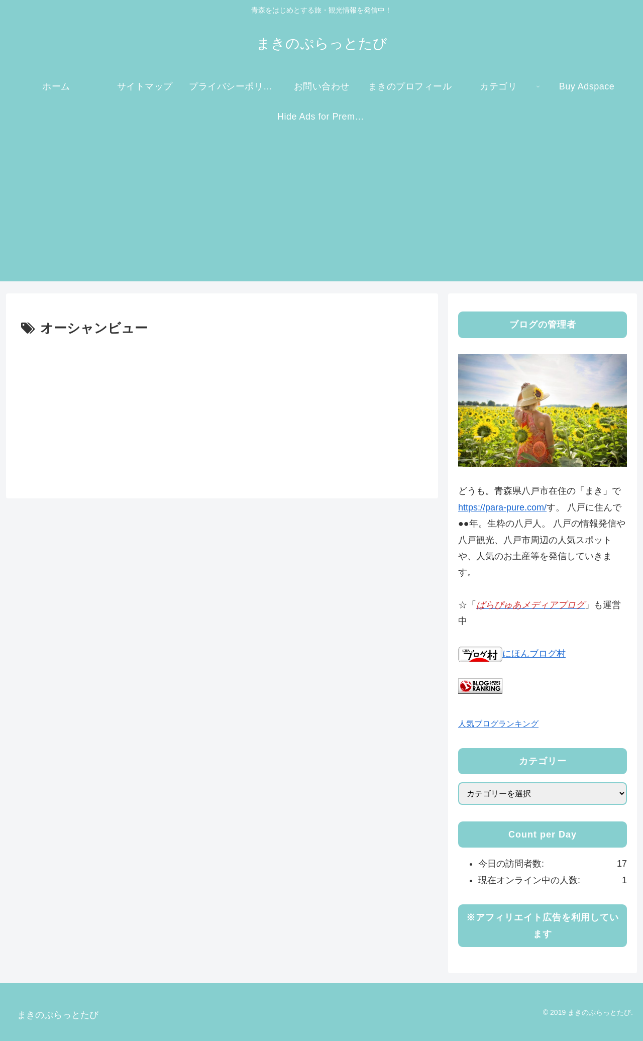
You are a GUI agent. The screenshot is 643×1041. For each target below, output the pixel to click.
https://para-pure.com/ (502, 507)
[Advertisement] (321, 211)
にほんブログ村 (512, 654)
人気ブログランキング (498, 723)
